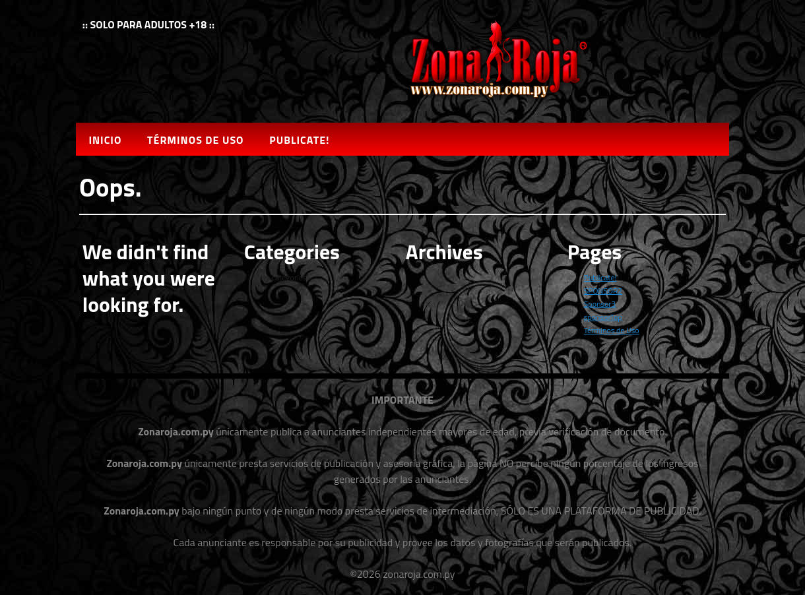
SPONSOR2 (603, 290)
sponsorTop (603, 317)
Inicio (104, 140)
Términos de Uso (195, 140)
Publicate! (299, 140)
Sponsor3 (600, 304)
